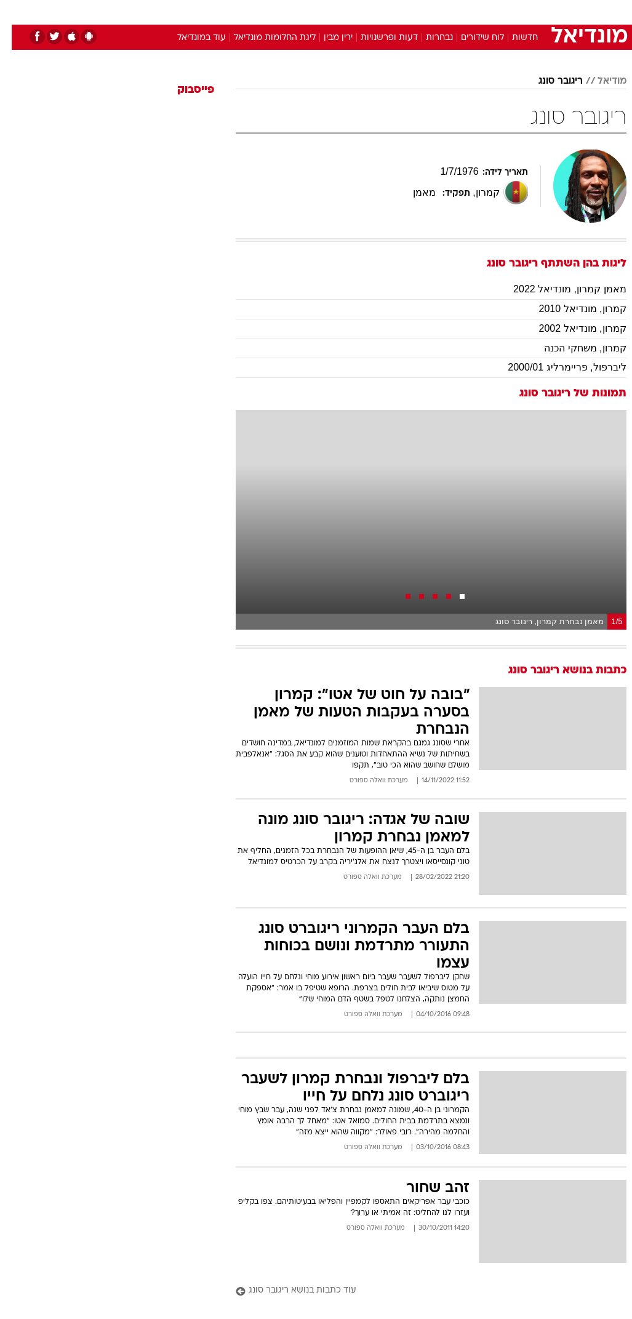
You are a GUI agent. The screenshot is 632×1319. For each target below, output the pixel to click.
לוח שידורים (470, 38)
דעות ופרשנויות (377, 38)
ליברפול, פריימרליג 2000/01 (555, 367)
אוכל (338, 11)
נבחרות (427, 38)
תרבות (437, 11)
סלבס (401, 11)
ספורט (474, 11)
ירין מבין (326, 38)
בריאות (303, 11)
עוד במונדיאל (190, 38)
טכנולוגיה (222, 11)
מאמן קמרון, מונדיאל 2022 (558, 289)
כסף (369, 11)
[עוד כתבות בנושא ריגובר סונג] (419, 1291)
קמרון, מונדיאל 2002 (571, 328)
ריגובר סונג (549, 81)
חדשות (513, 38)
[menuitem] (505, 12)
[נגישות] (17, 11)
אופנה (180, 11)
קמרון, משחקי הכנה (573, 348)
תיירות (264, 11)
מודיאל (600, 81)
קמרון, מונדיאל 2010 (571, 308)
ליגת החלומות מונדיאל (263, 38)
